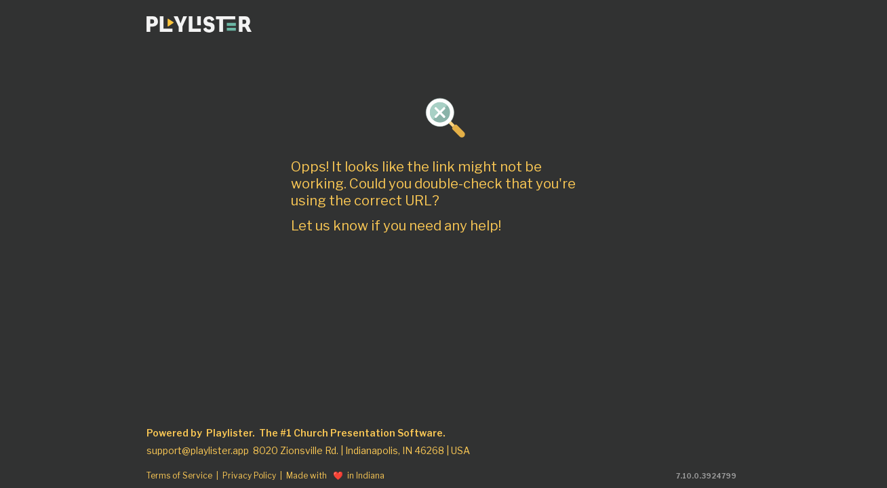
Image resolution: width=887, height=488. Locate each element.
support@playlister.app (197, 450)
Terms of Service (179, 476)
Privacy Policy (249, 476)
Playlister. (230, 433)
